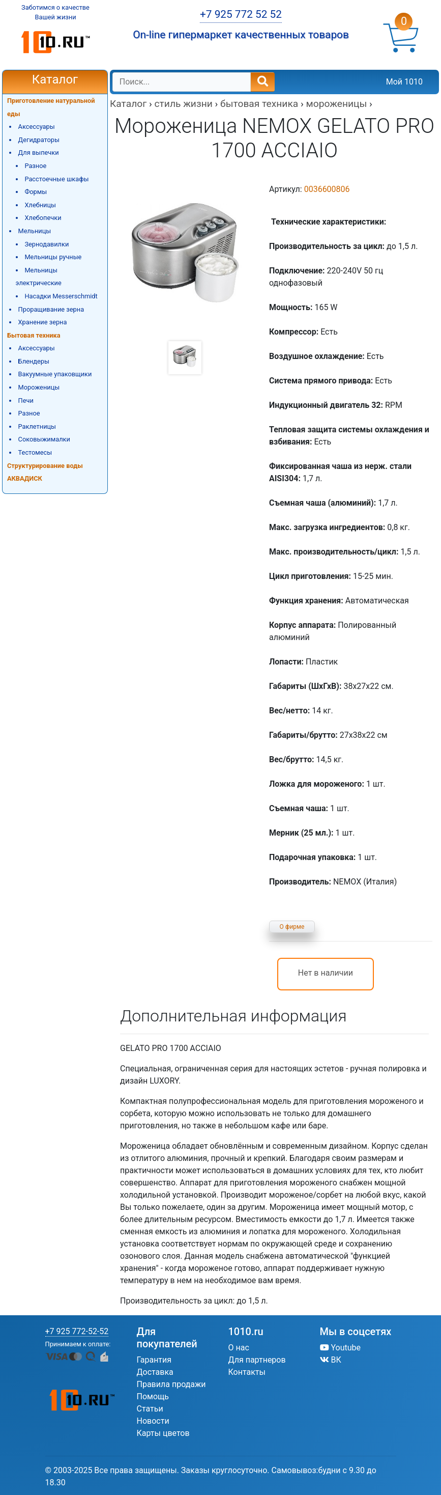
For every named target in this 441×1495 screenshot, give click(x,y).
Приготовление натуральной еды (51, 107)
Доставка (155, 1372)
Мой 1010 (404, 82)
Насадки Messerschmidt (60, 296)
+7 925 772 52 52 (241, 14)
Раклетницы (37, 426)
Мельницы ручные (52, 257)
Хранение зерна (42, 322)
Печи (26, 400)
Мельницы (34, 231)
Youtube (340, 1347)
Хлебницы (40, 205)
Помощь (153, 1396)
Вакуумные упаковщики (55, 374)
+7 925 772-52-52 (77, 1331)
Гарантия (154, 1360)
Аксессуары (36, 126)
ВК (330, 1360)
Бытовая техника (34, 335)
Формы (35, 192)
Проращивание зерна (51, 309)
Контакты (247, 1372)
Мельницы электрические (39, 276)
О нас (238, 1347)
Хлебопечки (42, 218)
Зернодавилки (46, 244)
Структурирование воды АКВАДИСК (45, 472)
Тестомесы (35, 452)
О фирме (292, 926)
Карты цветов (163, 1433)
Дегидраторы (39, 140)
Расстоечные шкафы (56, 179)
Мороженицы (39, 387)
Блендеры (33, 361)
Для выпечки (38, 152)
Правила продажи (171, 1384)
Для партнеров (257, 1360)
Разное (35, 166)
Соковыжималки (44, 439)
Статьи (150, 1409)
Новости (153, 1421)
